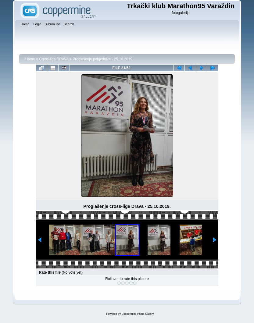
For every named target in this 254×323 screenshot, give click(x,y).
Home (30, 59)
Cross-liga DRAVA (53, 59)
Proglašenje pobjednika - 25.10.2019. (103, 59)
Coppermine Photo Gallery (137, 313)
